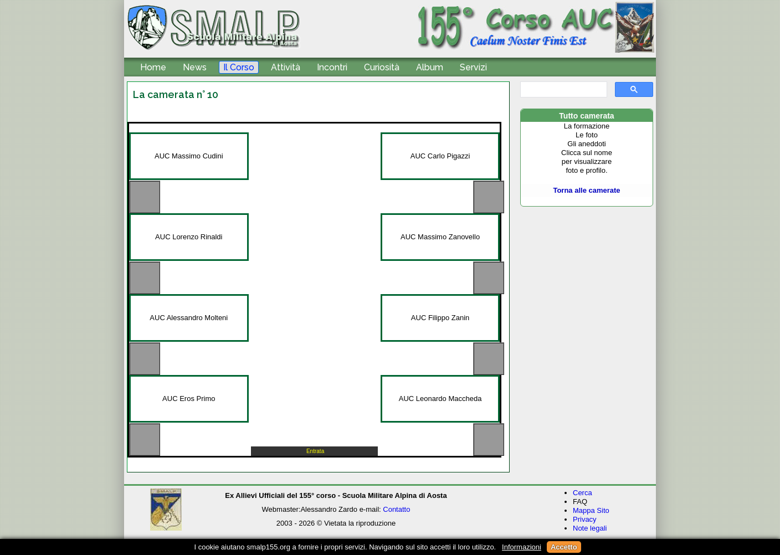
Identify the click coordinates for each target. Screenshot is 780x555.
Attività (285, 67)
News (195, 67)
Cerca (582, 493)
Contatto (396, 509)
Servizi (473, 67)
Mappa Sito (591, 510)
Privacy (585, 519)
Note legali (590, 528)
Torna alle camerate (586, 190)
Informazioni (521, 547)
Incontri (332, 67)
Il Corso (238, 67)
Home (153, 67)
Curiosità (381, 67)
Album (429, 67)
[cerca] (562, 90)
